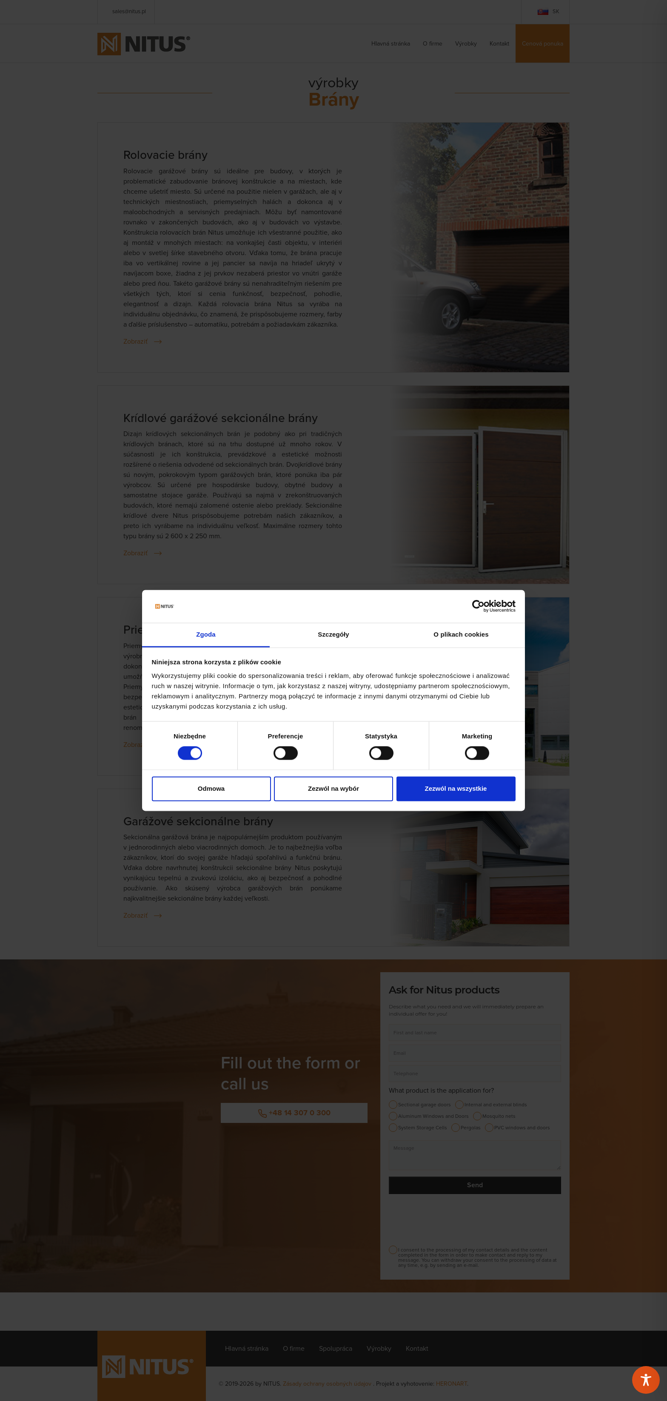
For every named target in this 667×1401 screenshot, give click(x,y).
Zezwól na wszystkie (456, 788)
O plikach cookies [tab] (460, 634)
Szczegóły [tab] (333, 634)
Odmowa (211, 788)
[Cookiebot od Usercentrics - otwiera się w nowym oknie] (478, 606)
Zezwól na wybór (333, 788)
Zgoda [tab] (206, 634)
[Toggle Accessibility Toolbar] (646, 1380)
